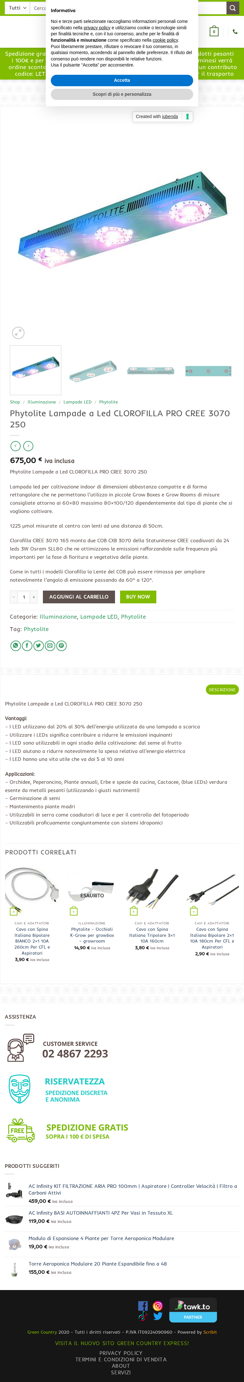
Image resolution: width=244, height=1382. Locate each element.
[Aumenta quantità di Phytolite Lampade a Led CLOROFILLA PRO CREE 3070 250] (34, 597)
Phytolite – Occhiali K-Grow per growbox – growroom (92, 935)
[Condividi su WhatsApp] (15, 646)
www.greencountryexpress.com (122, 70)
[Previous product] (28, 446)
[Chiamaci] (235, 32)
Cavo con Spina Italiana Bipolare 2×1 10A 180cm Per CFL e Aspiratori (212, 938)
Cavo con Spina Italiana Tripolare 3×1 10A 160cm (152, 935)
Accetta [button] (122, 717)
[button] (62, 32)
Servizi (121, 1372)
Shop (15, 401)
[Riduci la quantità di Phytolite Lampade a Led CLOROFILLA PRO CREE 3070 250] (13, 597)
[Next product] (15, 446)
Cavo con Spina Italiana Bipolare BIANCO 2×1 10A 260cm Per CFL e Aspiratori (32, 941)
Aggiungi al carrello (79, 597)
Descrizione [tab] (222, 689)
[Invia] (233, 8)
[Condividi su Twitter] (38, 646)
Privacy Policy (121, 1353)
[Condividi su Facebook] (27, 646)
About (121, 1365)
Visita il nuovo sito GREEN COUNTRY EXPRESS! (122, 1343)
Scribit (210, 1332)
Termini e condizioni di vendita (121, 1359)
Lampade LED (78, 401)
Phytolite (108, 401)
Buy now (138, 597)
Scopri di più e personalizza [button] (122, 731)
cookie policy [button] (165, 677)
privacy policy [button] (97, 665)
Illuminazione (42, 401)
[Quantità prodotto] (23, 597)
